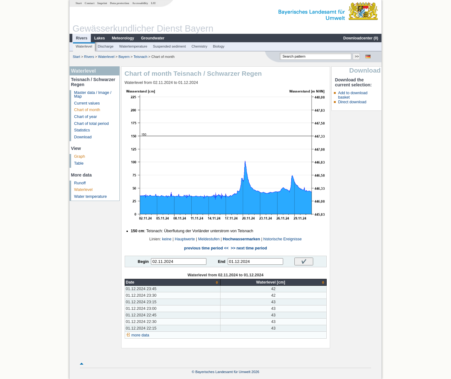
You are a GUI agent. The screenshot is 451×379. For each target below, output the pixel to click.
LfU (153, 3)
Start (78, 3)
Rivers (81, 38)
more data (140, 335)
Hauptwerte (185, 239)
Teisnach (140, 57)
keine (166, 239)
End (222, 261)
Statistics (82, 130)
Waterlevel (84, 46)
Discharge (105, 46)
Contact (89, 3)
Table (79, 163)
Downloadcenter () (360, 38)
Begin (143, 261)
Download (83, 137)
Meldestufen (209, 239)
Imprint (102, 3)
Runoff (80, 183)
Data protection (119, 3)
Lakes (99, 38)
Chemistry (199, 46)
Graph (79, 156)
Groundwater (152, 38)
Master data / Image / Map (92, 94)
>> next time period (249, 248)
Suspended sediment (169, 46)
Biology (219, 46)
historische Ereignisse (282, 239)
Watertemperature (133, 46)
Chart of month (87, 110)
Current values (87, 103)
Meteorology (123, 38)
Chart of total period (91, 123)
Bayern (123, 57)
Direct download (352, 102)
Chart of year (85, 117)
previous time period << (206, 248)
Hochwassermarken (241, 239)
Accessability (140, 3)
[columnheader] (172, 282)
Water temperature (90, 196)
